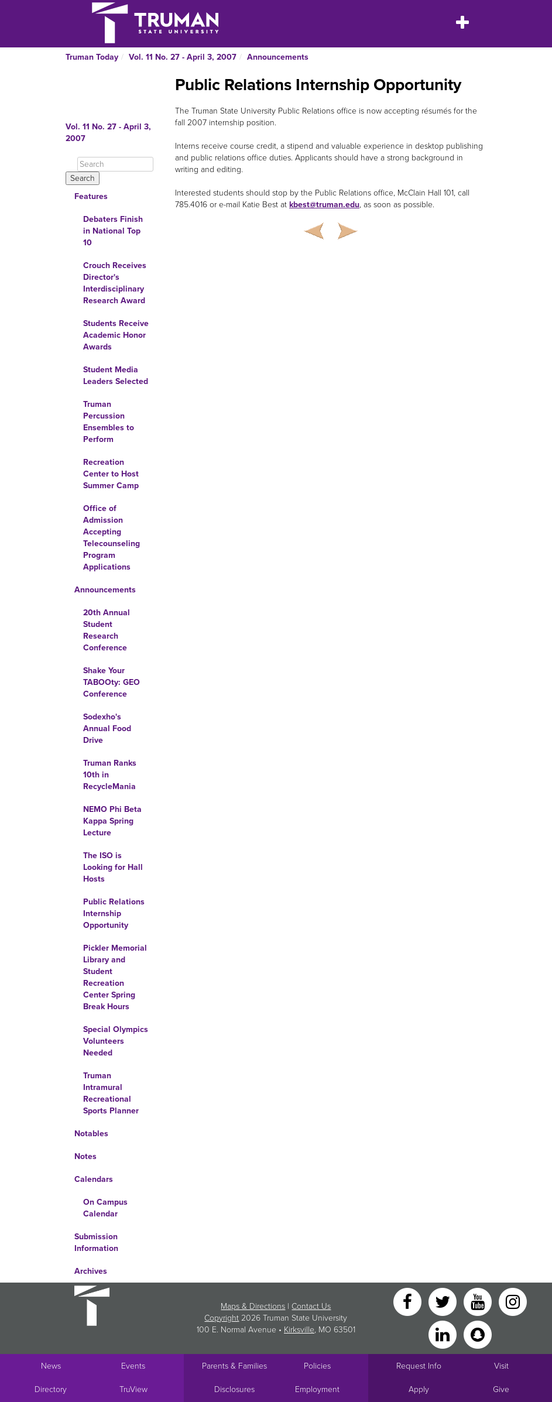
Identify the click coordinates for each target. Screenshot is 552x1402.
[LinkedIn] (443, 1334)
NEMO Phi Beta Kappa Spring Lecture (112, 821)
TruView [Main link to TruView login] (133, 1389)
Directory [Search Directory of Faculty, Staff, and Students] (51, 1389)
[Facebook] (408, 1301)
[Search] (115, 164)
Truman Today (92, 57)
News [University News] (51, 1366)
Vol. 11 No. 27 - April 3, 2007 (182, 57)
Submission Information (96, 1242)
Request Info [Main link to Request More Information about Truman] (418, 1366)
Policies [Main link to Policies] (317, 1366)
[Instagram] (512, 1301)
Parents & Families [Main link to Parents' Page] (234, 1366)
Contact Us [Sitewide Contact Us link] (311, 1306)
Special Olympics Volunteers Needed (115, 1041)
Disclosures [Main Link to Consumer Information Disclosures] (234, 1389)
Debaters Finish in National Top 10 (113, 231)
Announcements (277, 57)
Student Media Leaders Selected (115, 375)
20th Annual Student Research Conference (106, 630)
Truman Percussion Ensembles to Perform (108, 421)
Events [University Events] (133, 1366)
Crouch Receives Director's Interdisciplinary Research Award (114, 283)
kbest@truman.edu (324, 205)
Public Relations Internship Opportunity (114, 913)
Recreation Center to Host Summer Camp (111, 474)
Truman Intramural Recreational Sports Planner (111, 1093)
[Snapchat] (477, 1334)
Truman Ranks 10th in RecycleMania (109, 774)
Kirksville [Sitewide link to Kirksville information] (299, 1330)
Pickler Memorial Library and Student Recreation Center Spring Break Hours (115, 977)
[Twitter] (443, 1301)
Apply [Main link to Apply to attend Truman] (419, 1389)
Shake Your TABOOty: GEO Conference (111, 682)
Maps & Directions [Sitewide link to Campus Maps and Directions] (253, 1306)
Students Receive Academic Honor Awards (116, 335)
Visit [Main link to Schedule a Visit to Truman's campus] (501, 1366)
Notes (85, 1156)
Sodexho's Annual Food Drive (107, 728)
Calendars (93, 1179)
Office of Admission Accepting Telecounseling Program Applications (111, 537)
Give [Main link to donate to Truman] (501, 1389)
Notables (91, 1134)
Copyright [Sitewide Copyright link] (221, 1318)
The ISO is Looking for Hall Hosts (113, 867)
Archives (90, 1271)
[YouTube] (478, 1301)
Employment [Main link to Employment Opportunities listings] (317, 1389)
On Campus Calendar (105, 1208)
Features (91, 196)
